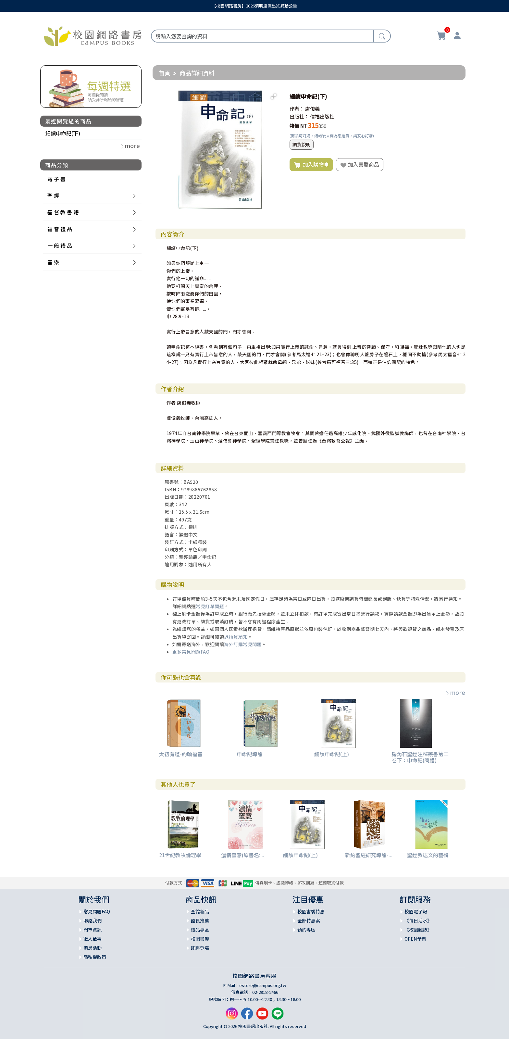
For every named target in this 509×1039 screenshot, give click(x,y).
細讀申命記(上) (331, 754)
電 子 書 (56, 179)
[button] (273, 96)
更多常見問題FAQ (191, 651)
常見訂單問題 (210, 606)
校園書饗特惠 (311, 911)
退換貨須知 (236, 636)
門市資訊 (92, 929)
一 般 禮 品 (59, 245)
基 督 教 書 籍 (63, 212)
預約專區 (306, 929)
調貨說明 (301, 144)
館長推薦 (200, 920)
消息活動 (92, 948)
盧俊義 (312, 108)
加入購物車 (311, 164)
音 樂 (53, 262)
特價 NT (298, 125)
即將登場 (200, 948)
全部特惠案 (308, 920)
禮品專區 (200, 929)
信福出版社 (322, 116)
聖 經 (53, 195)
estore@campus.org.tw (262, 985)
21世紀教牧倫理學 (180, 855)
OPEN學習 (415, 938)
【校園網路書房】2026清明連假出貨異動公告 (254, 6)
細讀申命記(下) (62, 133)
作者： (297, 108)
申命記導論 (250, 754)
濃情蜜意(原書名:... (242, 855)
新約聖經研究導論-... (368, 855)
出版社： (299, 116)
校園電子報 (415, 911)
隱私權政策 (94, 957)
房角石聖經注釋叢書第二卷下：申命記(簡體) (420, 757)
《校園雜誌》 (418, 929)
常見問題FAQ (96, 911)
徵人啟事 (92, 938)
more (455, 692)
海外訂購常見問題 (243, 644)
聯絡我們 (92, 920)
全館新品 (200, 911)
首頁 (164, 73)
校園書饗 (200, 938)
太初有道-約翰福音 (181, 754)
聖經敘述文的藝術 (428, 855)
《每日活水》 (418, 920)
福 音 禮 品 (59, 229)
